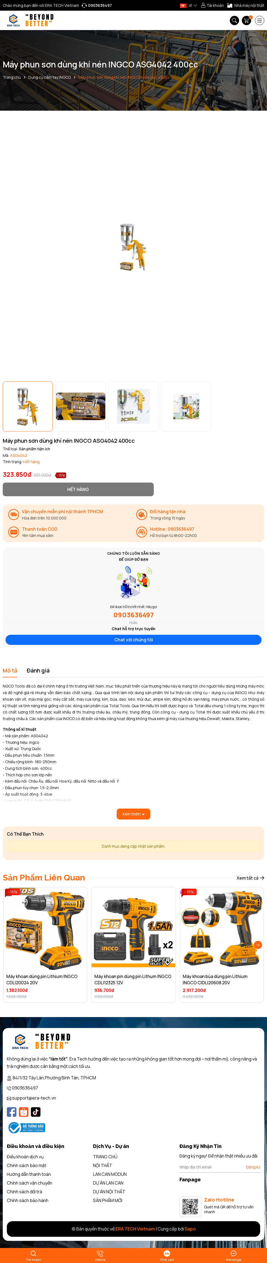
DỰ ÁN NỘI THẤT (109, 1192)
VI (186, 5)
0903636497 (133, 614)
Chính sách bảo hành (27, 1200)
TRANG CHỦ (105, 1157)
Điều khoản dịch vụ (25, 1157)
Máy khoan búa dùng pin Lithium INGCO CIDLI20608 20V (215, 979)
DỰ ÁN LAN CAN (108, 1183)
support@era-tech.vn (34, 1098)
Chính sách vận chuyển (29, 1183)
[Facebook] (11, 1112)
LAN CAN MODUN (110, 1174)
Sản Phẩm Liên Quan (44, 877)
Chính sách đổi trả (24, 1192)
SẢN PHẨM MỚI (107, 1200)
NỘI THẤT (102, 1165)
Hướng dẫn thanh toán (29, 1174)
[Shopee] (23, 1112)
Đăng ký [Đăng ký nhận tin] (253, 1167)
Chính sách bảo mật (26, 1165)
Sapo (190, 1229)
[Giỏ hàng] (247, 20)
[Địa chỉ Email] (219, 1167)
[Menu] (259, 20)
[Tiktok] (35, 1112)
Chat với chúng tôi (133, 640)
